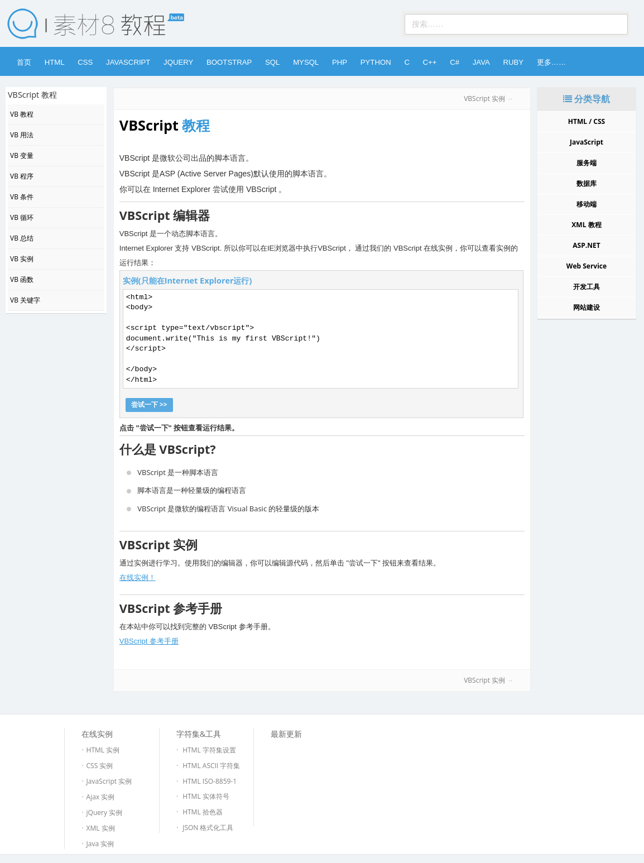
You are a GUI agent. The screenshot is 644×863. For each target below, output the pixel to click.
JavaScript (128, 62)
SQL (272, 62)
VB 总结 (21, 238)
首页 (24, 62)
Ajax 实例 (100, 797)
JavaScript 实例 (109, 781)
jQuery (178, 62)
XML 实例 (100, 828)
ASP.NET (586, 245)
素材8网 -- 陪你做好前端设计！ (88, 23)
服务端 (586, 162)
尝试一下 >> (149, 404)
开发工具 (586, 286)
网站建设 (586, 307)
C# (454, 62)
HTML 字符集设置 (209, 750)
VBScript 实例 (484, 98)
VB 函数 (21, 279)
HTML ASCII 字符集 (211, 765)
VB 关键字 (25, 300)
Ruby (513, 62)
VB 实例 (21, 258)
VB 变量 (21, 155)
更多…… (551, 62)
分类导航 (586, 99)
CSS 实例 (99, 765)
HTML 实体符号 (205, 796)
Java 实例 (100, 843)
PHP (339, 62)
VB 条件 (21, 197)
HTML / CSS (586, 121)
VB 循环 (21, 217)
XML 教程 (586, 224)
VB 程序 (21, 176)
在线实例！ (137, 577)
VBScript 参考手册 (149, 641)
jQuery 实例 (104, 812)
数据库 (586, 183)
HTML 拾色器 (202, 812)
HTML (55, 62)
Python (376, 62)
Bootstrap (229, 62)
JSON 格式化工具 (207, 827)
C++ (430, 62)
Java (481, 62)
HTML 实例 (103, 750)
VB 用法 (21, 135)
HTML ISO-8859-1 (209, 781)
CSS (85, 62)
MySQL (306, 62)
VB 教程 (21, 114)
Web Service (586, 266)
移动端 (586, 204)
